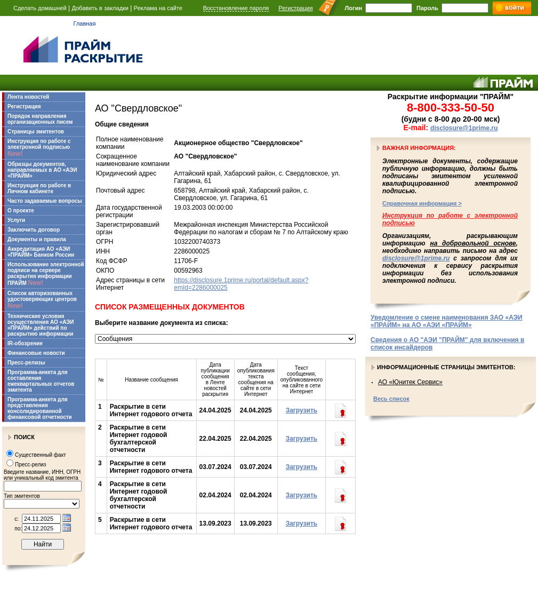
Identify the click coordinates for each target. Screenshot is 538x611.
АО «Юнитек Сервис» (410, 382)
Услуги (16, 220)
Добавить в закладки (100, 8)
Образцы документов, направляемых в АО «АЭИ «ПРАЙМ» (42, 170)
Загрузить (301, 410)
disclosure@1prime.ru (463, 128)
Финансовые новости (36, 353)
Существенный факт (40, 455)
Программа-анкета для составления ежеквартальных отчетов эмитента (40, 381)
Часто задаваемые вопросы (44, 201)
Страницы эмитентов (35, 131)
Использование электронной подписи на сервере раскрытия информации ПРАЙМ (45, 274)
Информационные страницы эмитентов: (446, 367)
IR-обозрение (25, 343)
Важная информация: (419, 148)
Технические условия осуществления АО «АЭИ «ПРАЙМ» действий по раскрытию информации (40, 325)
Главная (85, 23)
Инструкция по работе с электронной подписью (39, 147)
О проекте (20, 210)
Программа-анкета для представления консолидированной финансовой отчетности (39, 408)
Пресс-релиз (30, 464)
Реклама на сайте (158, 8)
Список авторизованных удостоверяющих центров (42, 300)
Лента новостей (28, 97)
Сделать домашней (40, 8)
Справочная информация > (422, 203)
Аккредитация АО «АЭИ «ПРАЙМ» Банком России (40, 252)
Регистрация (295, 8)
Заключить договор (33, 230)
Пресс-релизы (26, 363)
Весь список (391, 398)
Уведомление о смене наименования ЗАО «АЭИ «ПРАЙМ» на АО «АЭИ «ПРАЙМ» (447, 321)
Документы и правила (36, 239)
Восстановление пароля (236, 8)
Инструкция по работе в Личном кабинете (39, 188)
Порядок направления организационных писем (40, 119)
